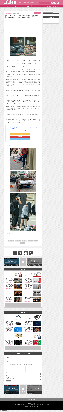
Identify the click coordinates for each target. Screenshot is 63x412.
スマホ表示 (33, 404)
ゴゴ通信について (19, 2)
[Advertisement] (23, 26)
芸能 (28, 6)
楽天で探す (20, 136)
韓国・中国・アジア (55, 6)
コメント (7, 365)
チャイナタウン (17, 240)
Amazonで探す (19, 134)
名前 (6, 373)
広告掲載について (26, 2)
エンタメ (7, 6)
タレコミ (37, 2)
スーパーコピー (10, 240)
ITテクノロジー (14, 6)
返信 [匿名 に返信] (8, 361)
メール (6, 375)
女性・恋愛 (49, 6)
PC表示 (29, 404)
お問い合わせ (32, 2)
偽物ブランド (22, 243)
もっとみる (23, 305)
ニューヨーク (24, 240)
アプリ (21, 6)
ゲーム (35, 6)
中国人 (36, 240)
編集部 (15, 13)
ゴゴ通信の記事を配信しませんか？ (20, 405)
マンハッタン (31, 240)
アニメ (42, 6)
